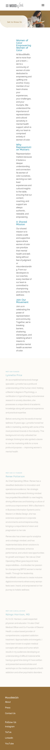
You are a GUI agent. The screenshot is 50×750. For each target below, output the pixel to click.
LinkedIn (9, 738)
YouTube (9, 743)
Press (7, 708)
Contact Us (10, 713)
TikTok (8, 732)
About (8, 702)
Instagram (10, 726)
